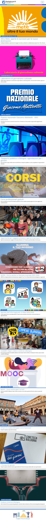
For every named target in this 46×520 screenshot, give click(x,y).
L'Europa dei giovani (8, 465)
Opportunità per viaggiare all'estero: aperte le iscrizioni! (20, 238)
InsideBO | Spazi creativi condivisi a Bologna (16, 351)
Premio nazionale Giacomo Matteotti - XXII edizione (19, 118)
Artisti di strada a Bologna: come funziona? (16, 428)
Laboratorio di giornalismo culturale (16, 78)
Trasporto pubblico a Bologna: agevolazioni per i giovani (22, 159)
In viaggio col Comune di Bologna (23, 518)
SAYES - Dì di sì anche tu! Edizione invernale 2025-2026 (20, 275)
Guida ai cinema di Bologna (10, 502)
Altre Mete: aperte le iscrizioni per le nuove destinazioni (19, 40)
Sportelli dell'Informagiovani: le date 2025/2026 (17, 312)
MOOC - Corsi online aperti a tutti (12, 389)
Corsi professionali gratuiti (12, 199)
